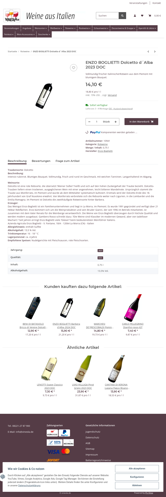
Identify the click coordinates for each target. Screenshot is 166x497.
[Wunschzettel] (142, 15)
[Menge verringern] (89, 121)
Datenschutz (92, 437)
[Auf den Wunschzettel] (73, 67)
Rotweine (103, 144)
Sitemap (90, 448)
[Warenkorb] (154, 15)
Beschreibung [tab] (17, 161)
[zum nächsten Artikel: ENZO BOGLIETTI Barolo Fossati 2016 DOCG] (155, 51)
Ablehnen (137, 485)
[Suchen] (107, 15)
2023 (100, 250)
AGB (88, 443)
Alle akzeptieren (137, 468)
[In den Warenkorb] (141, 121)
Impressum (92, 454)
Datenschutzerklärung (47, 485)
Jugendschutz (93, 431)
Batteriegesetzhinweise (98, 460)
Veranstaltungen (138, 3)
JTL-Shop (149, 493)
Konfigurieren (137, 477)
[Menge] (97, 121)
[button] (134, 15)
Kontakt (157, 3)
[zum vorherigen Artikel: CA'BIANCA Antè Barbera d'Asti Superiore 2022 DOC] (148, 51)
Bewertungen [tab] (41, 161)
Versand (112, 95)
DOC (100, 258)
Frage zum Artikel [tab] (68, 161)
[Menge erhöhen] (115, 121)
